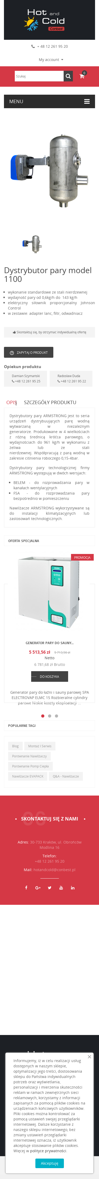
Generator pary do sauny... (50, 647)
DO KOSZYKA (49, 681)
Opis (9, 403)
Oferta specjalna (23, 545)
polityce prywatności (48, 1150)
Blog (15, 750)
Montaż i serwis (39, 750)
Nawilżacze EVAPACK (27, 780)
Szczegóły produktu (51, 403)
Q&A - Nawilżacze (66, 780)
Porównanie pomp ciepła (30, 770)
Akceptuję (49, 1163)
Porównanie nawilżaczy (29, 760)
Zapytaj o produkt (29, 352)
